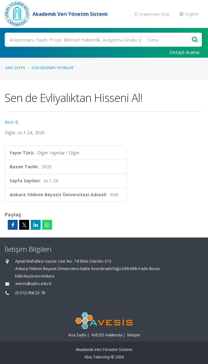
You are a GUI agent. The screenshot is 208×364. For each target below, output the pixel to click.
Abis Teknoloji (97, 357)
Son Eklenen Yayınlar (52, 67)
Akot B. (12, 122)
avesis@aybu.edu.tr (33, 283)
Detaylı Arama (184, 52)
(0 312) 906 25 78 (30, 292)
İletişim (133, 335)
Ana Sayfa (15, 67)
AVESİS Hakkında (106, 335)
